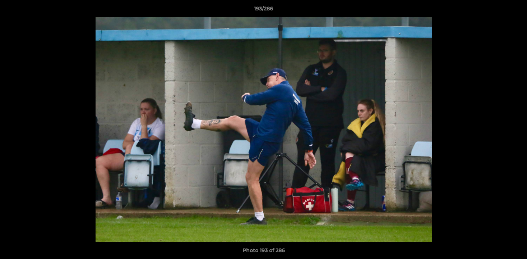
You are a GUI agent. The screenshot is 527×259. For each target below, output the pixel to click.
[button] (514, 10)
